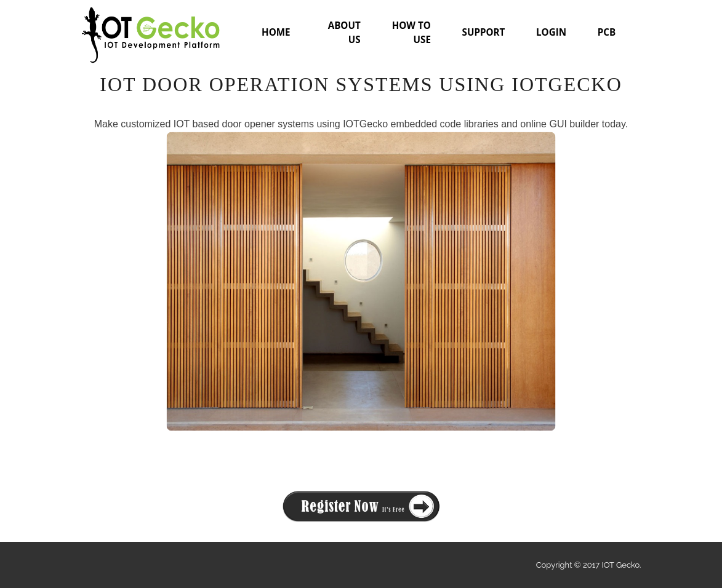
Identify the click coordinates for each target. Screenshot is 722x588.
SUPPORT (483, 32)
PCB (607, 32)
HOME (276, 32)
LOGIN (551, 32)
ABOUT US (344, 32)
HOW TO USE (411, 32)
